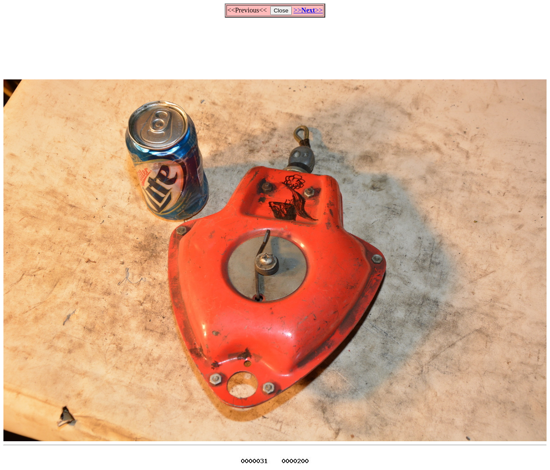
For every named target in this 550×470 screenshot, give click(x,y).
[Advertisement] (275, 44)
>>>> (308, 10)
